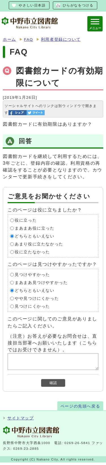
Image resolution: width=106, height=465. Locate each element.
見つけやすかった (32, 275)
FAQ (28, 39)
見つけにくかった (32, 306)
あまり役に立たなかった (39, 244)
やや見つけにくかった (37, 298)
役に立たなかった (32, 252)
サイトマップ (20, 421)
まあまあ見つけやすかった (41, 282)
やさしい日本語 (32, 5)
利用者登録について (61, 39)
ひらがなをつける (78, 5)
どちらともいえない (34, 236)
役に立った (26, 220)
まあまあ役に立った (34, 228)
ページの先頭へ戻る (80, 409)
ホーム (9, 39)
